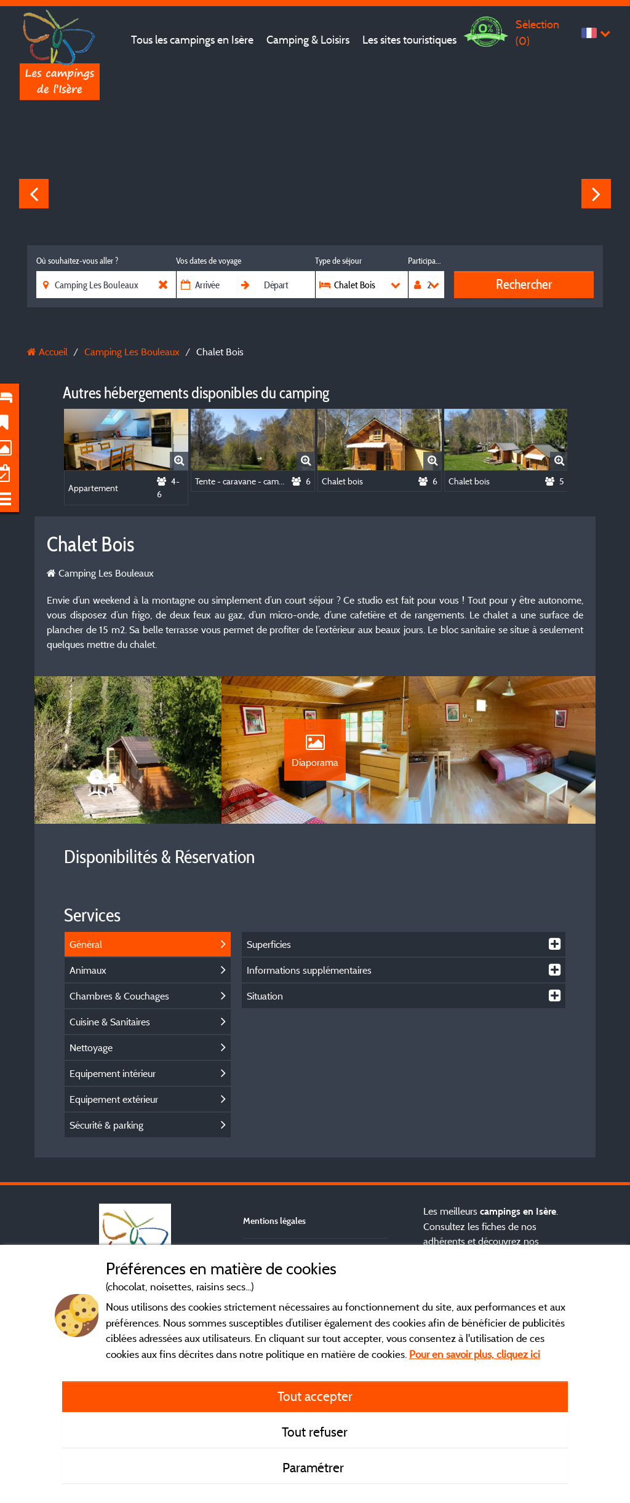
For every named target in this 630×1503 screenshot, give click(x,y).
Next (596, 193)
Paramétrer (314, 1467)
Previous (34, 193)
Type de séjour (338, 260)
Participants (426, 260)
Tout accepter (315, 1396)
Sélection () (537, 32)
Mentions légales (274, 1220)
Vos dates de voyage (208, 260)
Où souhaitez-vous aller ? (77, 260)
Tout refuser (315, 1432)
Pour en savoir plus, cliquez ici (474, 1353)
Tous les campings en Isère (192, 40)
